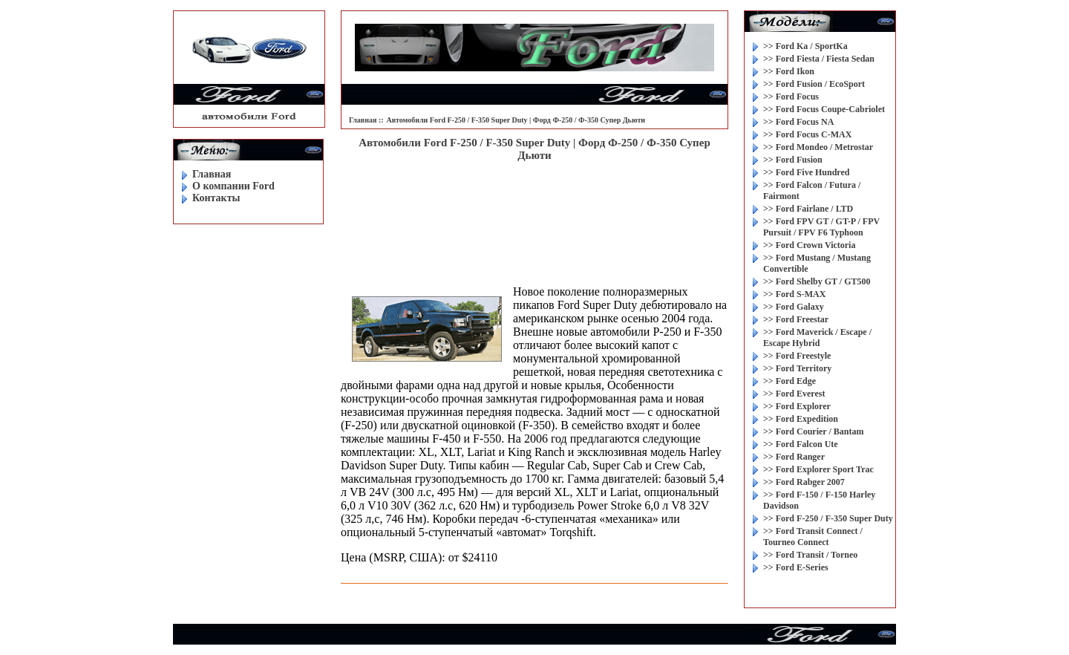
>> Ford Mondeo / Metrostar (818, 147)
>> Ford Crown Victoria (809, 245)
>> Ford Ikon (788, 71)
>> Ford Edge (789, 381)
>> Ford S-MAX (794, 294)
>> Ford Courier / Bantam (813, 431)
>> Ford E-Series (795, 567)
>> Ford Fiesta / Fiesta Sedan (819, 58)
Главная (211, 174)
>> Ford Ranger (794, 457)
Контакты (216, 197)
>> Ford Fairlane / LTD (808, 208)
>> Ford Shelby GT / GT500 (816, 281)
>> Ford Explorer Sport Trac (818, 469)
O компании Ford (233, 186)
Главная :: (366, 120)
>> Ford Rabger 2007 (804, 482)
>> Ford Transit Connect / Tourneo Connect (813, 536)
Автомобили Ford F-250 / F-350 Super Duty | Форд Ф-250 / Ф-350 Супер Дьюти (516, 120)
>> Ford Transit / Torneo (810, 555)
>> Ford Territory (797, 368)
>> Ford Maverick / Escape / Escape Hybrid (817, 337)
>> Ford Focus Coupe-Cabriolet (824, 109)
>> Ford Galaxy (793, 307)
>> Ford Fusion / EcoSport (814, 84)
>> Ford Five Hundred (806, 172)
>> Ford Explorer (797, 406)
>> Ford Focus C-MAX (807, 134)
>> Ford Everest (794, 393)
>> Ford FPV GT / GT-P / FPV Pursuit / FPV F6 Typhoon (821, 227)
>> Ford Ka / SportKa (805, 46)
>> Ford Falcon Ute (800, 444)
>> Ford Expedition (800, 419)
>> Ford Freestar (795, 319)
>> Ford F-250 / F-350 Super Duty (828, 518)
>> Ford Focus (791, 96)
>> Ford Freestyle (797, 356)
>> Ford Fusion (793, 159)
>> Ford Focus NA (798, 122)
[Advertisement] (534, 210)
